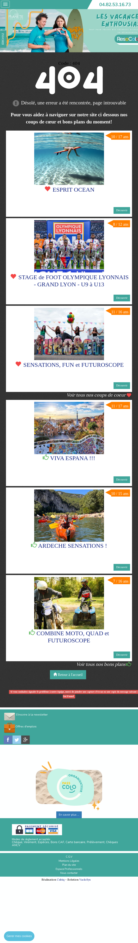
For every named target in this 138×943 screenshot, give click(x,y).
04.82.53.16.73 (115, 4)
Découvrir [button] (121, 210)
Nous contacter (69, 873)
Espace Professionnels (69, 869)
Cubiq (60, 879)
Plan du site (69, 865)
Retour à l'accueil (68, 675)
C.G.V (69, 857)
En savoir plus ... (69, 815)
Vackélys (85, 879)
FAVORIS (3, 39)
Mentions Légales (69, 861)
